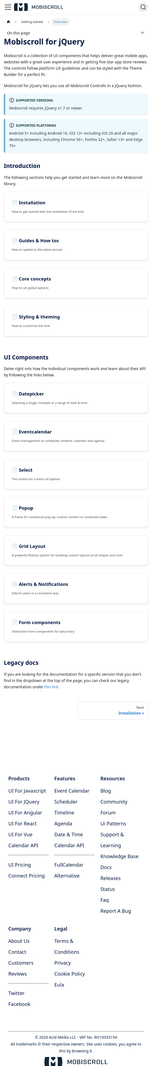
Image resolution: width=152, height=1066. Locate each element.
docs (106, 867)
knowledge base (119, 856)
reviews (17, 973)
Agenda (63, 823)
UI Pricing (19, 864)
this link (51, 686)
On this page (18, 33)
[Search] (143, 7)
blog (105, 790)
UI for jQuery (23, 801)
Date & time (68, 834)
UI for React (22, 823)
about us (19, 941)
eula (59, 984)
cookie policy (69, 973)
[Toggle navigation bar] (8, 7)
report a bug (115, 911)
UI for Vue (20, 834)
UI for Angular (25, 812)
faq (104, 900)
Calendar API (23, 845)
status (107, 889)
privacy (62, 962)
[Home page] (8, 22)
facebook (19, 1004)
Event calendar (71, 790)
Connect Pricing (26, 875)
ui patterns (113, 823)
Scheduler (65, 801)
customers (20, 962)
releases (110, 878)
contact (17, 952)
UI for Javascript (27, 790)
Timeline (64, 812)
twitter (16, 993)
